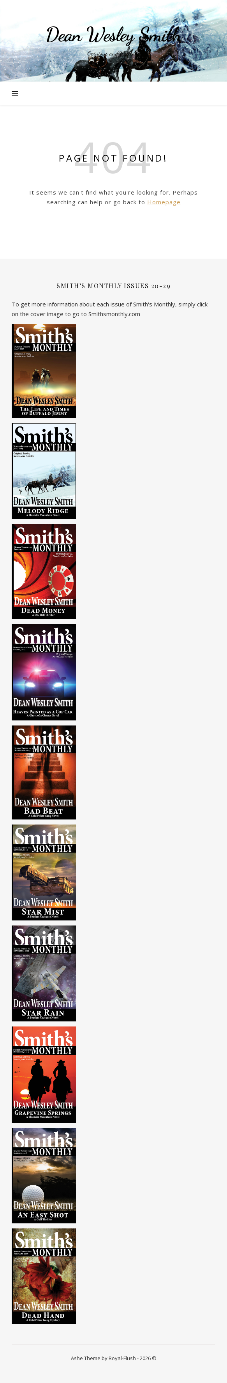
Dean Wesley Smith (113, 34)
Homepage (164, 202)
